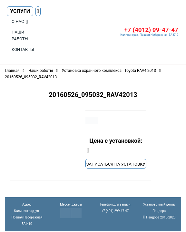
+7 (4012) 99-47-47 (151, 30)
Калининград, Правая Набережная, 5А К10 (149, 34)
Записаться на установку (115, 164)
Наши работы (20, 35)
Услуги (20, 11)
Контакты (23, 49)
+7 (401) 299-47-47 (115, 211)
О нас (18, 21)
